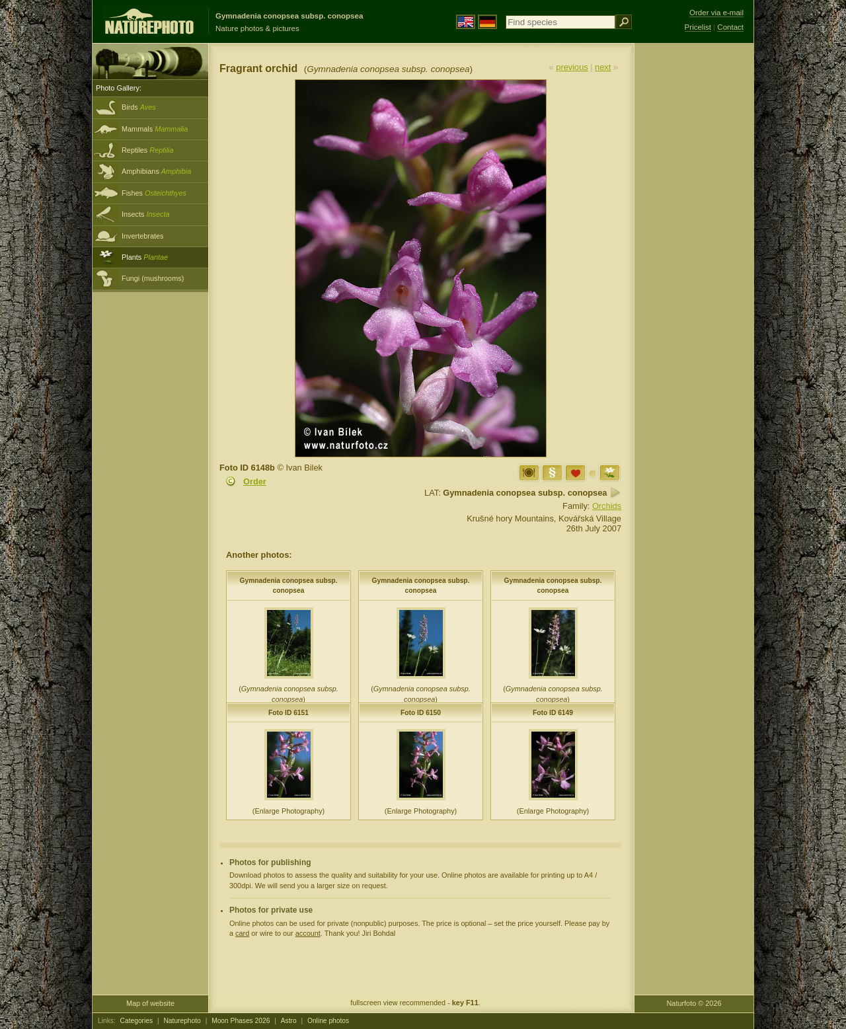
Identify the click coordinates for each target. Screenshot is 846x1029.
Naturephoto (181, 1020)
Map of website (150, 1003)
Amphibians (156, 171)
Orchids (606, 506)
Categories (136, 1020)
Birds (139, 107)
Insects (146, 214)
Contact (730, 27)
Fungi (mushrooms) (153, 278)
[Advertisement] (694, 254)
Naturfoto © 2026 (694, 1003)
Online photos (328, 1020)
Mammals (155, 129)
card (242, 933)
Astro (289, 1020)
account (308, 933)
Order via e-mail (716, 13)
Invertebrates (142, 236)
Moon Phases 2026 (241, 1020)
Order (254, 481)
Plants (145, 257)
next (603, 67)
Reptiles (148, 150)
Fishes (154, 193)
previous (572, 67)
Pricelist (698, 27)
